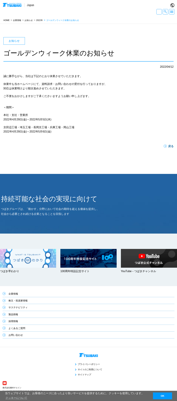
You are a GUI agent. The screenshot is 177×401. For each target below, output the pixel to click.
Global (172, 5)
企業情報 (17, 20)
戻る (171, 146)
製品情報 (13, 314)
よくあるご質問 (17, 328)
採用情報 (13, 321)
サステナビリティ (18, 307)
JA (159, 11)
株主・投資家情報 (18, 300)
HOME (6, 20)
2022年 (39, 20)
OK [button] (162, 396)
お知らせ (29, 20)
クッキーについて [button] (16, 397)
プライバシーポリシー (89, 364)
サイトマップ (84, 374)
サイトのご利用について (90, 369)
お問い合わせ (16, 335)
